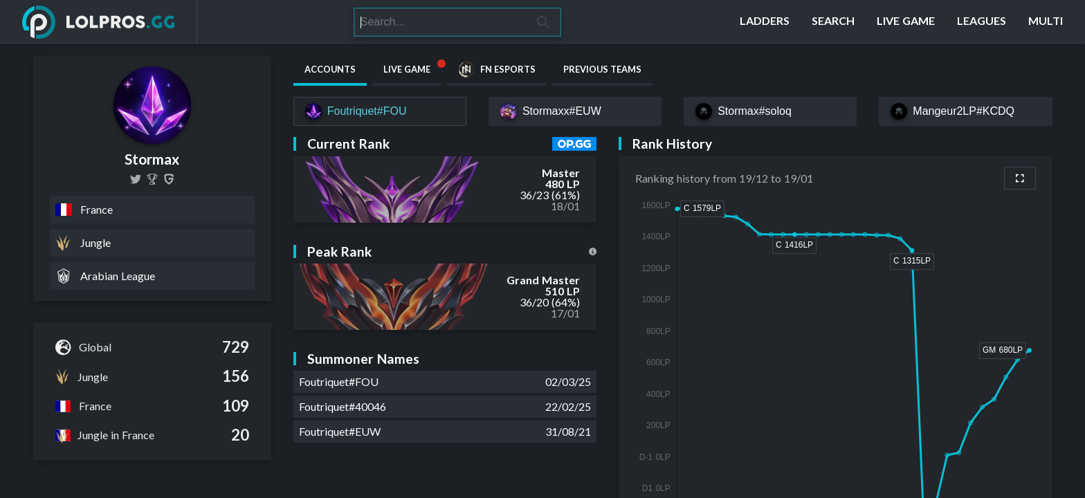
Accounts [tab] (330, 69)
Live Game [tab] (412, 66)
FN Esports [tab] (497, 69)
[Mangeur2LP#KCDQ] (965, 111)
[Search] (440, 22)
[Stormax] (152, 179)
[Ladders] (765, 22)
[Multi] (1045, 22)
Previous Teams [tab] (602, 69)
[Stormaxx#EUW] (575, 111)
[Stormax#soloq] (770, 111)
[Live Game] (906, 22)
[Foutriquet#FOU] (379, 111)
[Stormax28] (135, 179)
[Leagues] (981, 22)
